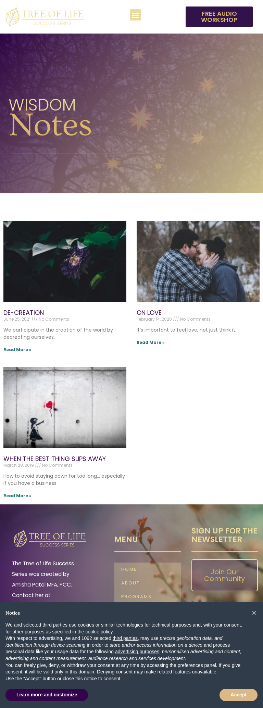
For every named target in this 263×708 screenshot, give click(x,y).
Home (129, 569)
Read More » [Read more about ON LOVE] (151, 342)
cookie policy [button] (98, 631)
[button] (135, 15)
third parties (125, 638)
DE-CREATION (23, 312)
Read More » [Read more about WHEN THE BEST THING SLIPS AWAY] (17, 496)
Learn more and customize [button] (46, 694)
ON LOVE (149, 312)
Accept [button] (238, 694)
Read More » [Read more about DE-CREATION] (17, 349)
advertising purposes (137, 651)
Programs (136, 596)
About (130, 583)
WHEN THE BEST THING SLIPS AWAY (54, 458)
